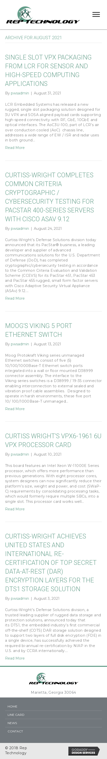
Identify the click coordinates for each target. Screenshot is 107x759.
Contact (15, 731)
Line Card (16, 715)
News (12, 723)
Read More (15, 147)
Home (12, 706)
